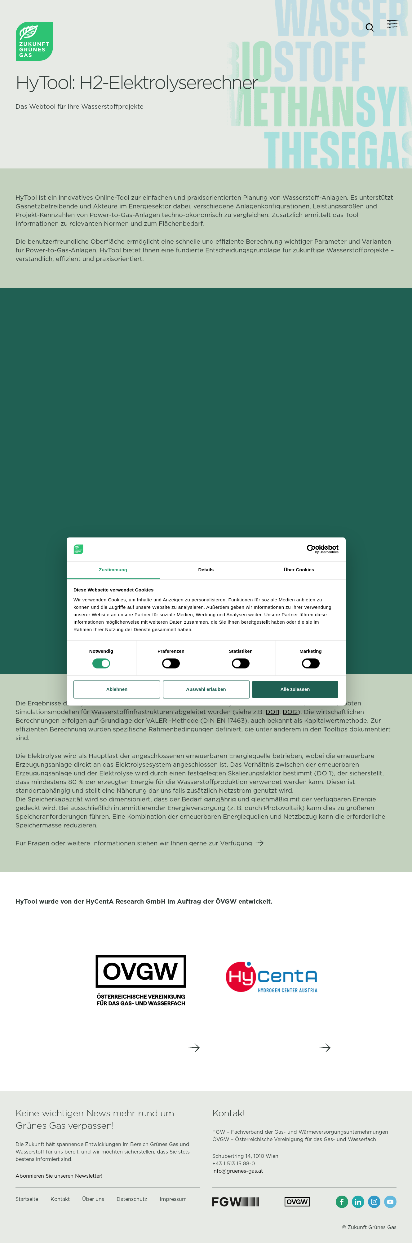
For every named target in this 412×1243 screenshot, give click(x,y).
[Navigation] (390, 28)
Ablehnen (116, 689)
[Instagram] (374, 1203)
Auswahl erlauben (206, 689)
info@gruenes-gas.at (237, 1172)
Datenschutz (132, 1200)
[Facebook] (342, 1203)
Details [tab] (206, 569)
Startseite (27, 1200)
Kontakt (60, 1200)
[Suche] (370, 28)
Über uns (93, 1200)
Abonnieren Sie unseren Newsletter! (59, 1177)
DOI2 (291, 712)
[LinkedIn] (358, 1203)
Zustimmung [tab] (113, 569)
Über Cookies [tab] (299, 569)
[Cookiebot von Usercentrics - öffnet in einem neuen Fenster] (311, 549)
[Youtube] (390, 1203)
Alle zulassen (295, 689)
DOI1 (273, 712)
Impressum (173, 1200)
